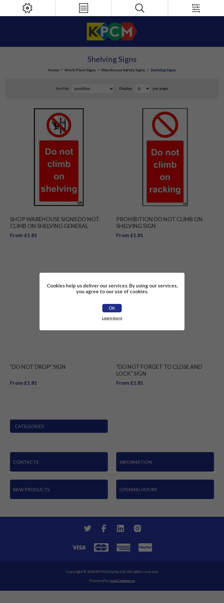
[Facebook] (103, 528)
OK (112, 308)
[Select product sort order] (92, 88)
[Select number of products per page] (142, 88)
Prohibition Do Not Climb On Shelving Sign (159, 222)
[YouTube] (120, 528)
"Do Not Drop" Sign (38, 366)
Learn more (112, 318)
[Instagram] (137, 528)
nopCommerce (122, 580)
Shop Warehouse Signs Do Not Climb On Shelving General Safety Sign (54, 226)
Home (53, 70)
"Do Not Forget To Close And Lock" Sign (159, 370)
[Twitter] (87, 528)
